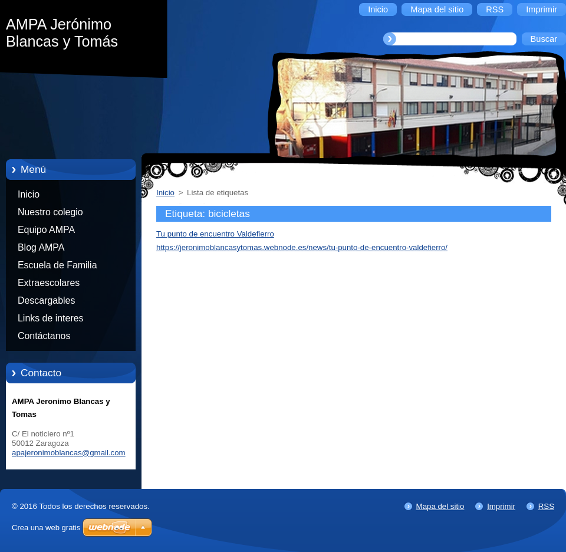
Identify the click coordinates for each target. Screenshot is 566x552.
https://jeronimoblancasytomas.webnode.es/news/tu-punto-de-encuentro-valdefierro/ (301, 247)
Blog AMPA (41, 247)
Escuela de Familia (57, 265)
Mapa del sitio (440, 506)
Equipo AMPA (46, 230)
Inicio (29, 194)
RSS (546, 506)
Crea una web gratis (46, 527)
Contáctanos (44, 336)
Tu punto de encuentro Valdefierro (215, 233)
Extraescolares (49, 283)
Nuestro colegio (50, 212)
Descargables (46, 300)
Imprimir (501, 506)
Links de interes (51, 318)
